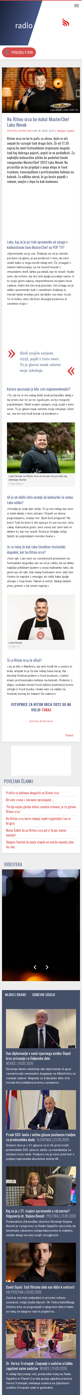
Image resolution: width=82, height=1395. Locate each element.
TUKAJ (51, 718)
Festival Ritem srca (20, 131)
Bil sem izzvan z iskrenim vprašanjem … (34, 808)
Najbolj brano (19, 1003)
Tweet (69, 743)
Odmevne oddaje (56, 1003)
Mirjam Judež (65, 131)
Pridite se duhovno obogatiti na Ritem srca (36, 801)
